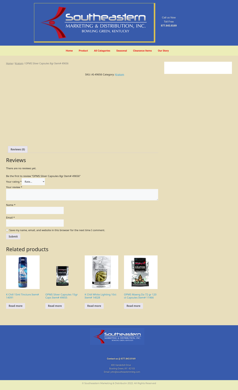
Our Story (163, 50)
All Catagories (102, 50)
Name (10, 205)
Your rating (14, 181)
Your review (14, 187)
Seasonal (121, 50)
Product (83, 50)
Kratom (19, 63)
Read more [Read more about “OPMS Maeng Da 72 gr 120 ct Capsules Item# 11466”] (133, 306)
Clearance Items (142, 50)
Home (69, 50)
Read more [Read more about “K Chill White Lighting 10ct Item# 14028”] (94, 306)
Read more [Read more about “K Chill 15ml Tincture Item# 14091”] (15, 306)
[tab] (18, 149)
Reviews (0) (18, 149)
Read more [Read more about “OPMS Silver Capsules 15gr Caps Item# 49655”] (55, 306)
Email (10, 217)
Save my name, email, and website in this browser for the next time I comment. (57, 230)
